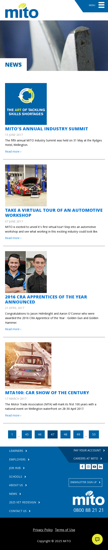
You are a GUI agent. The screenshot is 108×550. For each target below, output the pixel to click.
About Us (16, 485)
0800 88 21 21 (89, 511)
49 (78, 434)
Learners (16, 451)
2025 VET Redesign (23, 502)
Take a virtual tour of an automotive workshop (54, 213)
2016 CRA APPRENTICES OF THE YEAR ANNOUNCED (46, 300)
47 (54, 434)
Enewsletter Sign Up (84, 482)
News (13, 494)
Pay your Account (88, 450)
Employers (17, 460)
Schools (16, 477)
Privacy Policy (43, 530)
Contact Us (18, 511)
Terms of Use (65, 530)
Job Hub (15, 468)
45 (27, 434)
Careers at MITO (86, 458)
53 (94, 434)
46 (40, 434)
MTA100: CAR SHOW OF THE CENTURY (47, 393)
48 (65, 434)
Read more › (13, 152)
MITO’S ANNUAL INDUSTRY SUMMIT (46, 129)
